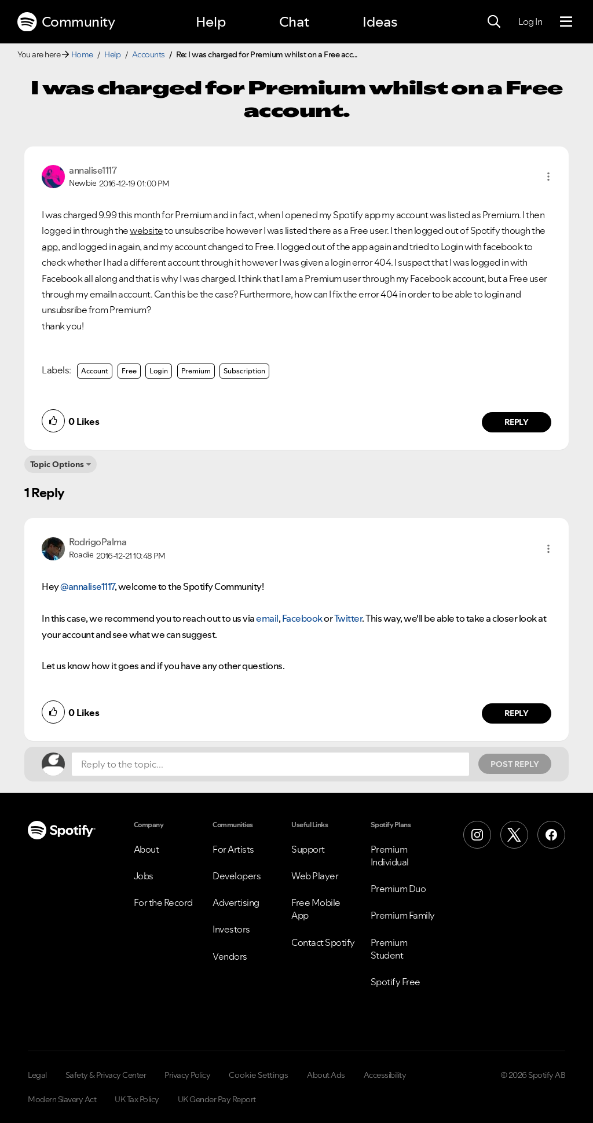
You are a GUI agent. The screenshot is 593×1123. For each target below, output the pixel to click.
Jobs (143, 875)
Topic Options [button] (57, 464)
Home (82, 54)
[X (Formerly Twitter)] (514, 835)
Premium (196, 371)
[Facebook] (551, 835)
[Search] (494, 22)
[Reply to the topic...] (270, 764)
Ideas (380, 21)
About (146, 849)
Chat (294, 21)
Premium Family (403, 915)
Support (308, 849)
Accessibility (385, 1075)
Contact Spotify (323, 942)
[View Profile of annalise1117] (92, 170)
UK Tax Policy (137, 1099)
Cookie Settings (258, 1075)
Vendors (230, 956)
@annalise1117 (87, 586)
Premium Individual (390, 855)
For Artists (233, 849)
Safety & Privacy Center (106, 1075)
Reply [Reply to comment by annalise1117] (516, 422)
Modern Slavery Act (62, 1099)
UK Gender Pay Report (217, 1099)
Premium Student (389, 948)
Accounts (148, 54)
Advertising (236, 902)
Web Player (314, 875)
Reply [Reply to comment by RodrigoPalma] (516, 713)
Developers (237, 875)
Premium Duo (398, 888)
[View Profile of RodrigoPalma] (97, 541)
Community (66, 22)
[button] (548, 176)
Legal (37, 1075)
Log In (530, 21)
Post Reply (514, 764)
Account (94, 371)
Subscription (244, 371)
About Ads (326, 1075)
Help (211, 21)
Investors (231, 929)
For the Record (163, 902)
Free (129, 371)
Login (158, 371)
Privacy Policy (187, 1075)
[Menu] (566, 22)
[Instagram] (477, 835)
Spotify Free (395, 981)
